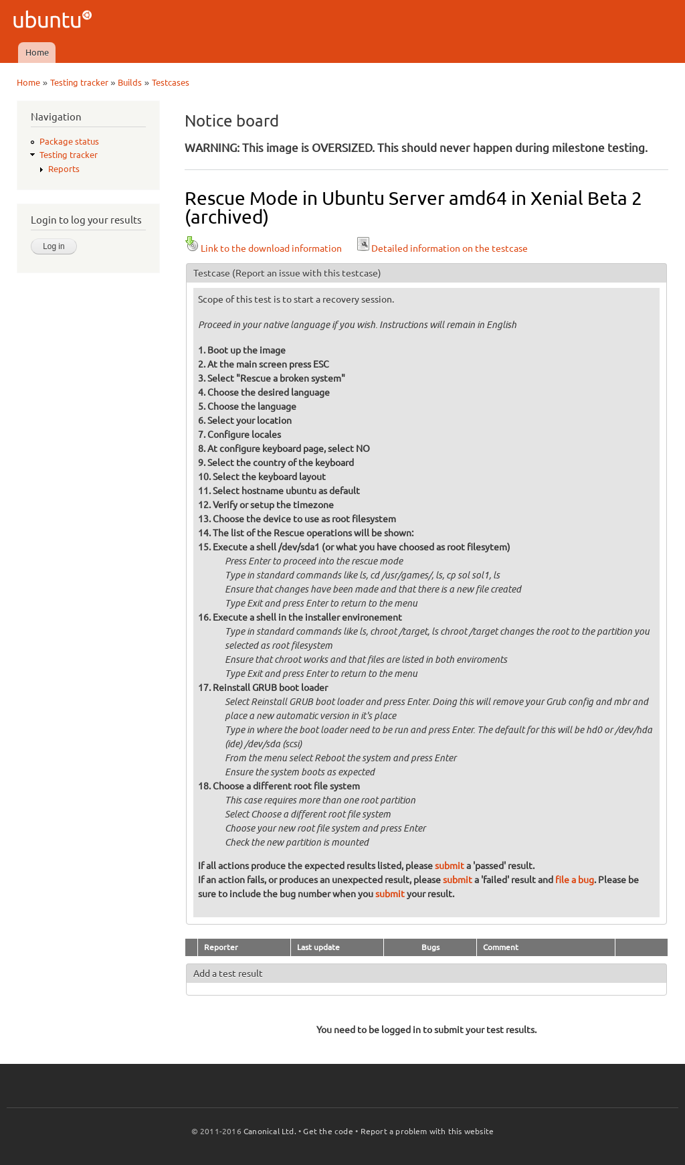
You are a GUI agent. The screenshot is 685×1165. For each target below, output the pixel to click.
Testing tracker (79, 82)
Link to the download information (263, 248)
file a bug (574, 879)
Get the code (328, 1131)
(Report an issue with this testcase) (306, 273)
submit (449, 865)
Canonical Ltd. (269, 1131)
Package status (69, 141)
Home (37, 52)
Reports (64, 168)
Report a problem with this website (427, 1131)
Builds (130, 82)
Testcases (170, 82)
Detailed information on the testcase (441, 248)
